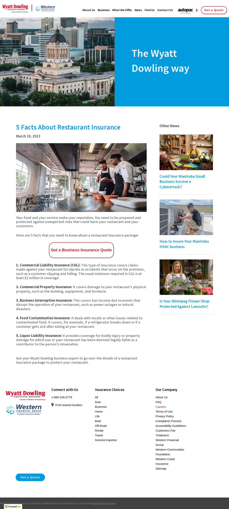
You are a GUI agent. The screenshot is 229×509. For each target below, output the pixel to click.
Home (99, 411)
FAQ (158, 402)
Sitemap (161, 468)
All (96, 397)
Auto (98, 402)
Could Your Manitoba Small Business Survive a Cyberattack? (182, 181)
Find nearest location (66, 405)
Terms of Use (164, 411)
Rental (99, 430)
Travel (99, 435)
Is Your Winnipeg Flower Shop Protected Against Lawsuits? (184, 303)
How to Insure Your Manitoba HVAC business (184, 244)
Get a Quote (214, 10)
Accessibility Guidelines (171, 425)
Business (101, 406)
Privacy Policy (165, 416)
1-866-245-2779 (61, 397)
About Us (161, 397)
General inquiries (106, 440)
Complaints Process (168, 421)
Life (97, 416)
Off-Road (101, 425)
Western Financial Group (102, 503)
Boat (98, 421)
